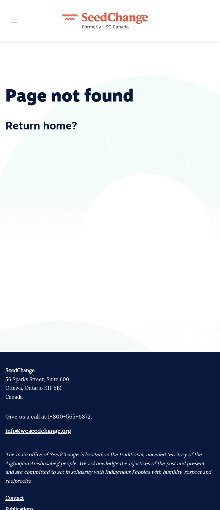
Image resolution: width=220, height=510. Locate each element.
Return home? (41, 126)
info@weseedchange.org (38, 430)
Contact (14, 498)
